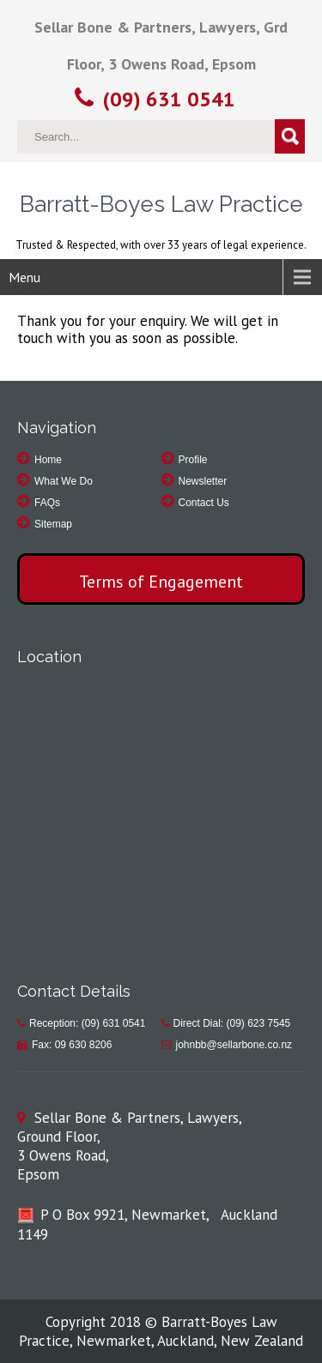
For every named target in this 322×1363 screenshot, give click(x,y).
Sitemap (53, 524)
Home (48, 460)
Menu (24, 277)
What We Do (63, 481)
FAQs (47, 503)
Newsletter (203, 481)
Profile (193, 460)
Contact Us (204, 503)
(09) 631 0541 (169, 99)
